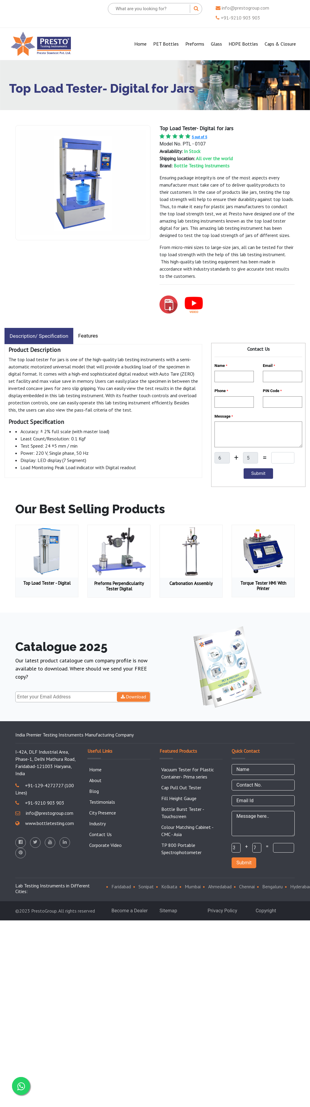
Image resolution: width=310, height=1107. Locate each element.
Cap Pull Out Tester (181, 787)
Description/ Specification (39, 336)
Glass (216, 44)
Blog (94, 791)
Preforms (194, 44)
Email (269, 365)
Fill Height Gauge (178, 798)
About (95, 780)
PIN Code (272, 390)
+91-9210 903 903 (238, 18)
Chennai (247, 887)
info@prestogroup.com (242, 8)
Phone (221, 390)
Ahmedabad (220, 887)
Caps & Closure (280, 44)
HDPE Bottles (243, 44)
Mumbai (193, 887)
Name (220, 365)
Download (133, 697)
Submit (243, 863)
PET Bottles (166, 44)
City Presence (102, 813)
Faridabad (121, 887)
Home (141, 43)
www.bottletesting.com (44, 823)
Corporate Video (105, 845)
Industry (97, 823)
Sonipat (146, 887)
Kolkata (169, 887)
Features (88, 336)
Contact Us (100, 834)
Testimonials (102, 802)
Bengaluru (272, 887)
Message (223, 416)
